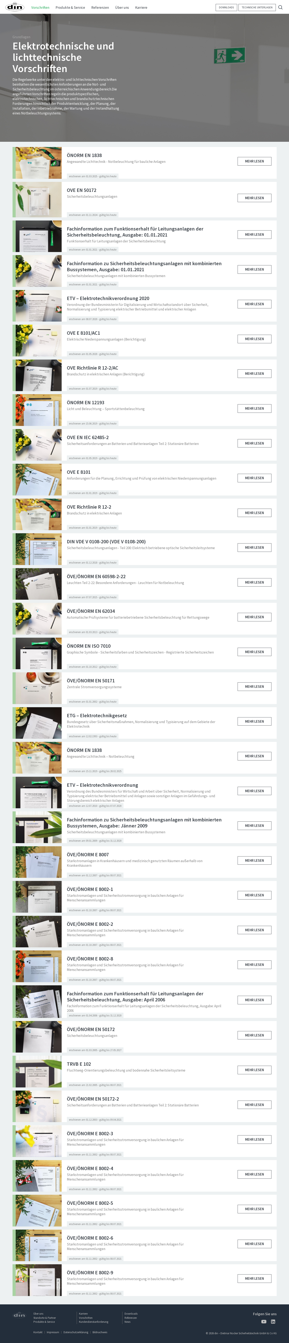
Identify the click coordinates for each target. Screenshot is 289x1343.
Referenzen (131, 1318)
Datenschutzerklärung (76, 1332)
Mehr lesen (254, 161)
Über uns (38, 1313)
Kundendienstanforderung (93, 1322)
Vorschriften (86, 1318)
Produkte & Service (44, 1322)
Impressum (53, 1332)
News (127, 1322)
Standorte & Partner (44, 1318)
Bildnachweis (100, 1332)
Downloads (226, 7)
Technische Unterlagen (257, 7)
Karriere (83, 1313)
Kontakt (37, 1332)
